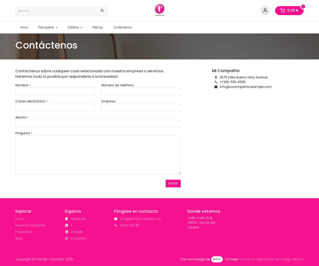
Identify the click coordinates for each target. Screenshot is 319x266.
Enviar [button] (173, 183)
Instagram (78, 238)
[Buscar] (102, 10)
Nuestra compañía (30, 225)
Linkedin (76, 232)
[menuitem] (24, 27)
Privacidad (23, 232)
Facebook (78, 219)
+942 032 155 (130, 225)
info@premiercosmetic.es (140, 219)
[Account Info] (265, 11)
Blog (18, 238)
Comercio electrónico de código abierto (272, 259)
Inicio (19, 219)
